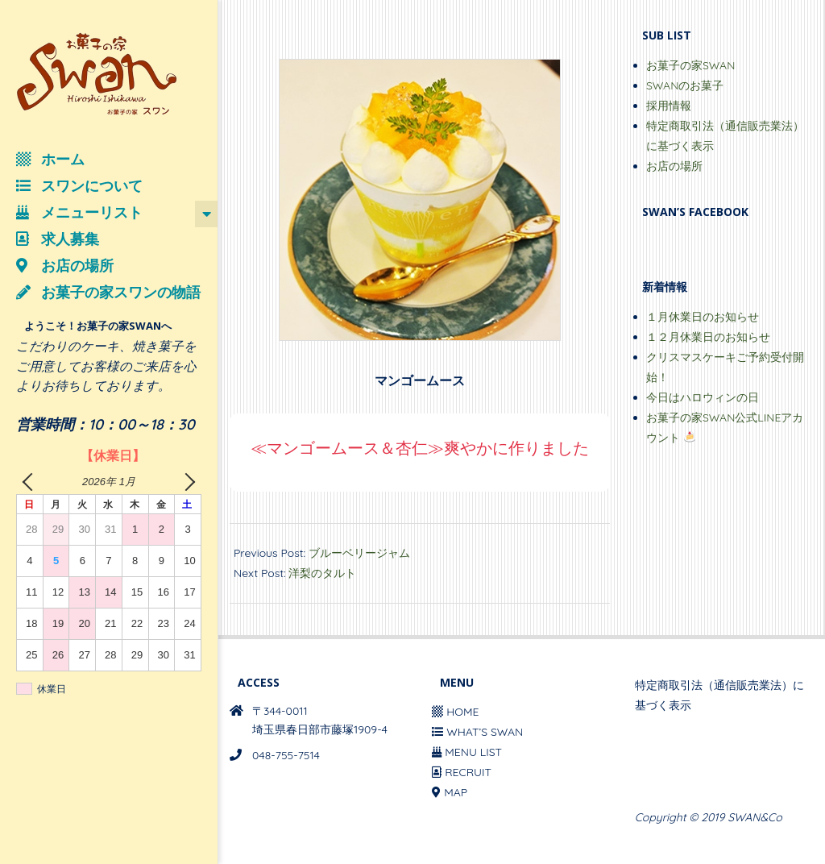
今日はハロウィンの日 (702, 397)
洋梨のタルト (322, 573)
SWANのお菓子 (684, 85)
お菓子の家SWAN (690, 65)
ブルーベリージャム (359, 553)
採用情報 (668, 105)
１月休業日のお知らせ (702, 316)
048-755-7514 (286, 755)
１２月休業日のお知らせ (708, 337)
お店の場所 (674, 166)
